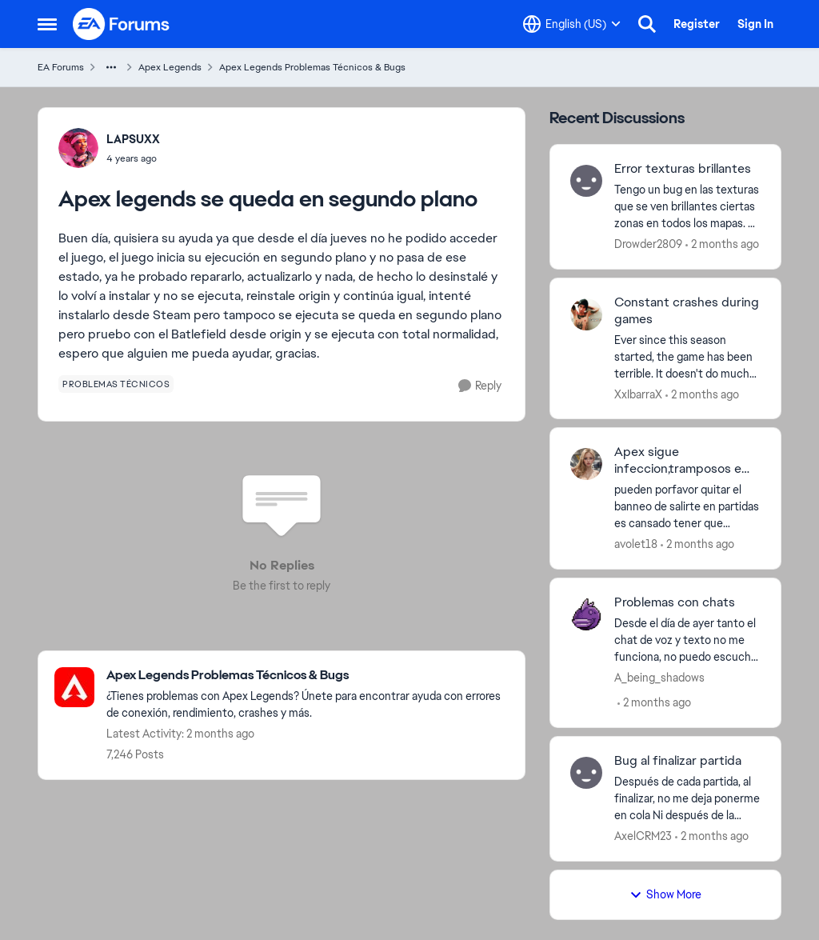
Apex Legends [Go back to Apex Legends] (170, 67)
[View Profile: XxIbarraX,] (586, 314)
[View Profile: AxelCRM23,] (586, 773)
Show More (665, 894)
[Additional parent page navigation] (111, 67)
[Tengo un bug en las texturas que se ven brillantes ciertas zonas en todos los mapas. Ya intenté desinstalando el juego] (687, 207)
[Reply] (480, 386)
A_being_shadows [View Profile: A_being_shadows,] (659, 677)
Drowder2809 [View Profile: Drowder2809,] (648, 244)
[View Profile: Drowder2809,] (586, 181)
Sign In (755, 24)
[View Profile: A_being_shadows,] (586, 614)
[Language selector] (572, 24)
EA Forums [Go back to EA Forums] (61, 67)
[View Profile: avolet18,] (586, 464)
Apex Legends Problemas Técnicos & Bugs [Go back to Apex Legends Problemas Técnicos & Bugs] (312, 67)
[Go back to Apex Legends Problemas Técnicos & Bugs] (307, 675)
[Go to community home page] (121, 24)
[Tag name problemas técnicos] (116, 384)
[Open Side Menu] (47, 24)
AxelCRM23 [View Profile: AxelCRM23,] (643, 836)
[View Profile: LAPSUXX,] (78, 148)
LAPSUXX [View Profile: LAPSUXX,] (133, 139)
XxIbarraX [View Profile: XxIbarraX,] (638, 393)
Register (696, 24)
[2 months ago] (722, 244)
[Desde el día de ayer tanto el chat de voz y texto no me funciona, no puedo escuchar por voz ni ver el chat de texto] (687, 640)
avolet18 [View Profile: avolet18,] (635, 544)
